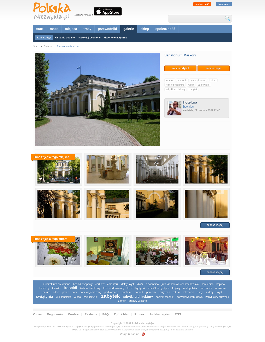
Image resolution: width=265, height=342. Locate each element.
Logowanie (224, 4)
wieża (77, 296)
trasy (87, 29)
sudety (209, 292)
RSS (178, 314)
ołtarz (56, 292)
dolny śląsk (127, 284)
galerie (128, 29)
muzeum (220, 288)
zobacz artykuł (180, 68)
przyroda (165, 292)
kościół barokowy (90, 288)
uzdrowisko (204, 84)
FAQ (105, 314)
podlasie (127, 292)
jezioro (213, 80)
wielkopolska (63, 296)
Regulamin (55, 314)
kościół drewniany (114, 288)
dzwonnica (152, 284)
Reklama (90, 314)
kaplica (220, 284)
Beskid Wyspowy (83, 284)
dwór (140, 284)
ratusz (176, 292)
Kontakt (74, 314)
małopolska (190, 288)
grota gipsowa (198, 80)
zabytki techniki (165, 296)
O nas (37, 314)
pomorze (151, 292)
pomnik (139, 292)
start (39, 29)
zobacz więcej (215, 225)
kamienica (207, 284)
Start (35, 46)
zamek (122, 300)
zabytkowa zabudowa (189, 296)
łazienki (169, 80)
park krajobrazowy (91, 292)
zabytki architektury (175, 89)
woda (191, 84)
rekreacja (188, 292)
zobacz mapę (213, 68)
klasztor (56, 288)
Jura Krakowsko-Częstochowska (180, 284)
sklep (145, 29)
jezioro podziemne (175, 84)
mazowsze (206, 288)
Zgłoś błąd (121, 314)
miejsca (71, 29)
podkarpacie (111, 292)
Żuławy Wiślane (138, 300)
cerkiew (100, 284)
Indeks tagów (160, 314)
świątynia (44, 296)
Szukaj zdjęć (44, 37)
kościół (70, 288)
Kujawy (176, 288)
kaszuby (44, 288)
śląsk (219, 292)
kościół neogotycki (159, 288)
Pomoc (140, 314)
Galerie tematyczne (115, 37)
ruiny (200, 292)
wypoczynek (91, 296)
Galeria (48, 46)
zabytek (193, 89)
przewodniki (107, 29)
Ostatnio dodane (65, 37)
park (74, 292)
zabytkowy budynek (217, 296)
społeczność (202, 4)
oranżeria (182, 80)
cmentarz (112, 284)
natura (46, 292)
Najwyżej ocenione (89, 37)
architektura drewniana (56, 284)
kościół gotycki (136, 288)
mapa (54, 29)
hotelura (190, 102)
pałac (66, 292)
